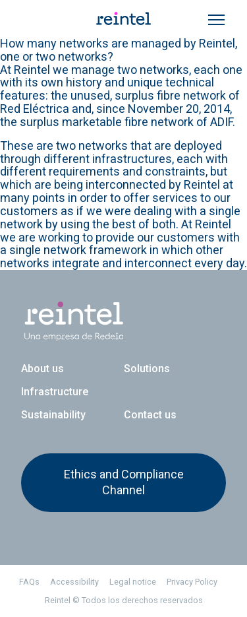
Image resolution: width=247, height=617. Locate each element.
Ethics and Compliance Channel (124, 482)
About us (42, 368)
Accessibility (74, 582)
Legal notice (132, 582)
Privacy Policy (192, 582)
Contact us (150, 414)
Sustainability (53, 414)
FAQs (29, 582)
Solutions (147, 368)
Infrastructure (54, 391)
